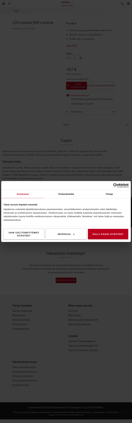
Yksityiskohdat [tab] (66, 194)
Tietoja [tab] (109, 194)
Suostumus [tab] (23, 194)
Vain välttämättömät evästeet (23, 234)
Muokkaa (66, 234)
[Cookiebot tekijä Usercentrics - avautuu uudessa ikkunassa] (116, 185)
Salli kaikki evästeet (108, 234)
